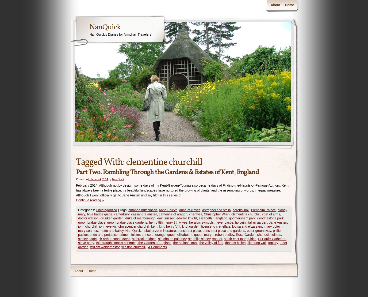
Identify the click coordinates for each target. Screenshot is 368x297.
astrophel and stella (216, 210)
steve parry (86, 243)
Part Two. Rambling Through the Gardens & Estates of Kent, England (167, 172)
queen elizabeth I (179, 235)
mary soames (88, 231)
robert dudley (224, 235)
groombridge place (91, 222)
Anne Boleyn (168, 210)
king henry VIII (169, 226)
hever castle (224, 222)
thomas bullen (235, 243)
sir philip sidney (199, 239)
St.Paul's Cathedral (272, 239)
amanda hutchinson (142, 210)
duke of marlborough (140, 218)
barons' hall (241, 210)
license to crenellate (215, 226)
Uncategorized (106, 210)
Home (289, 5)
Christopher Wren (217, 214)
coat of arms (271, 214)
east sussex (166, 218)
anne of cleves (189, 210)
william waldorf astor (104, 247)
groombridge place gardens (127, 222)
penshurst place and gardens (224, 231)
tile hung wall (256, 243)
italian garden (257, 222)
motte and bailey (112, 231)
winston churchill (133, 247)
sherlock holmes (269, 235)
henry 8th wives (176, 222)
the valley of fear (211, 243)
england (221, 218)
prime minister (129, 235)
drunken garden (111, 218)
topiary (273, 243)
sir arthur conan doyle (114, 239)
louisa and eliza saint (247, 226)
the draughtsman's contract (115, 243)
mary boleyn (273, 226)
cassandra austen (144, 214)
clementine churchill (245, 214)
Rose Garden (245, 235)
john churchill (87, 226)
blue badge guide (99, 214)
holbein (240, 222)
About (275, 5)
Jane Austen (278, 222)
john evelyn (107, 226)
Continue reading (90, 200)
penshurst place (189, 231)
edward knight (186, 218)
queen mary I (203, 235)
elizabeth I (206, 218)
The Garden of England (154, 243)
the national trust (185, 243)
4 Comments (157, 247)
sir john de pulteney (172, 239)
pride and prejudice (104, 235)
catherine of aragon (173, 214)
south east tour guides (240, 239)
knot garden (190, 226)
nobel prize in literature (159, 231)
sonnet (217, 239)
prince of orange (153, 235)
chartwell (195, 214)
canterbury (121, 214)
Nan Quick (118, 179)
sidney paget (87, 239)
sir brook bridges (144, 239)
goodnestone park (270, 218)
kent (154, 226)
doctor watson (88, 218)
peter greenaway (259, 231)
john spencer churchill (133, 226)
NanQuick (105, 27)
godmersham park (242, 218)
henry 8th (156, 222)
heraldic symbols (201, 222)
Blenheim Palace (263, 210)
